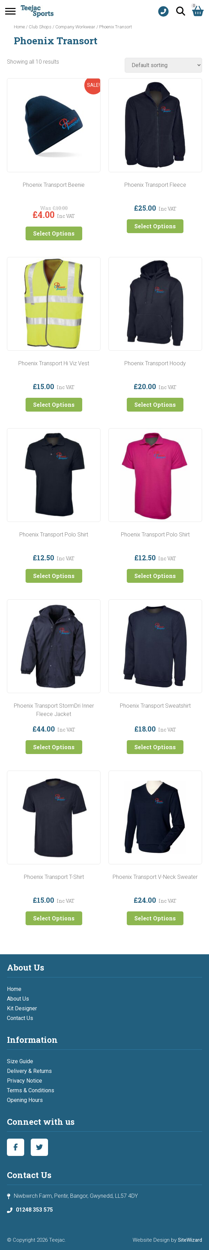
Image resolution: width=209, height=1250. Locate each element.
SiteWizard (190, 1240)
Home (19, 26)
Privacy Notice (24, 1080)
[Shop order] (163, 65)
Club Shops (40, 26)
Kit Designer (22, 1008)
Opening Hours (25, 1100)
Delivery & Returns (29, 1071)
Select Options (54, 233)
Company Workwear (75, 26)
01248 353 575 (34, 1209)
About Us (18, 998)
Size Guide (20, 1061)
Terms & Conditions (30, 1090)
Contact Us (20, 1018)
